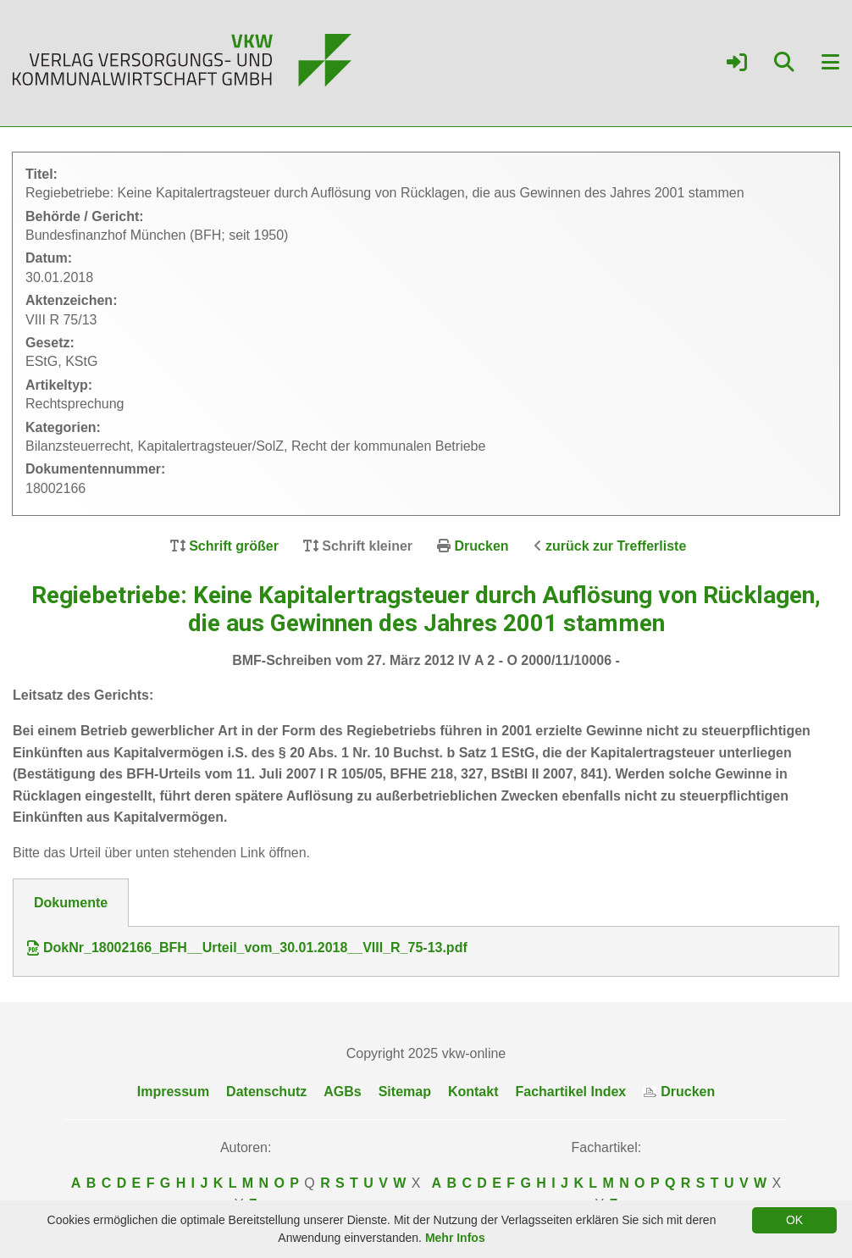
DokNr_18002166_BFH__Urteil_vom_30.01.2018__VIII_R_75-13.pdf (247, 948)
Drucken (482, 546)
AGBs (342, 1091)
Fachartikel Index (571, 1091)
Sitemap (405, 1091)
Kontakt (473, 1091)
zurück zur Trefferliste (615, 546)
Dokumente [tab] (71, 902)
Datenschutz (266, 1091)
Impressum (173, 1091)
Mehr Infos (455, 1237)
